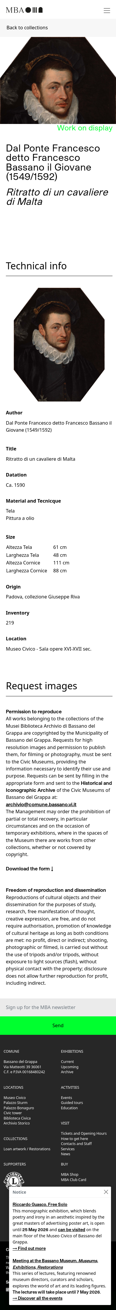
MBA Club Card (73, 1179)
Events (66, 1097)
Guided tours (72, 1102)
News (65, 1153)
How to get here (74, 1138)
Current (67, 1061)
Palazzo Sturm (16, 1102)
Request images (41, 685)
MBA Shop (70, 1174)
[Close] (106, 1192)
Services (68, 1148)
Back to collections (27, 27)
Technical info (36, 265)
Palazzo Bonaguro (19, 1107)
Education (69, 1107)
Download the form (28, 868)
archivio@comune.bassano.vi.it (41, 804)
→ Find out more (29, 1248)
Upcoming (70, 1066)
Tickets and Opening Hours (84, 1133)
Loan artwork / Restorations (27, 1148)
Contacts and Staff (76, 1143)
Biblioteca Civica (17, 1118)
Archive (67, 1071)
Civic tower (13, 1112)
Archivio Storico (17, 1123)
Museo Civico (15, 1097)
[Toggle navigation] (107, 10)
